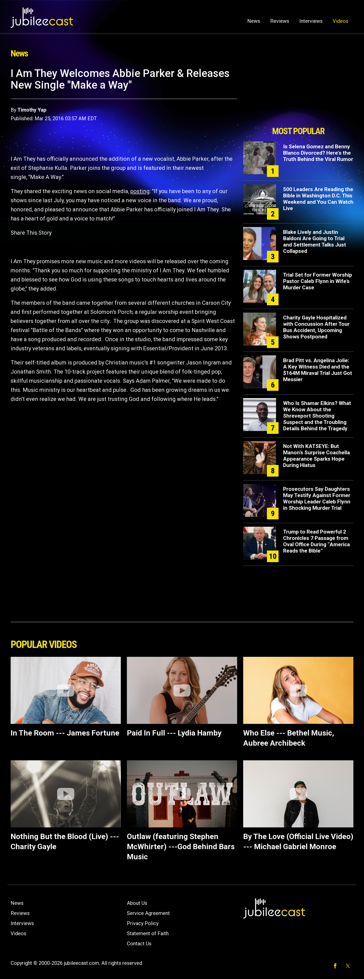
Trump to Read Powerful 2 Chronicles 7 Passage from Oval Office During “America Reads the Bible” (316, 541)
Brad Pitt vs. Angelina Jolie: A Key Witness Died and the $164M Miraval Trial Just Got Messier (317, 369)
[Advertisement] (298, 95)
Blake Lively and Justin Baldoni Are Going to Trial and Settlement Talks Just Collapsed (314, 241)
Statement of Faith (148, 933)
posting (140, 191)
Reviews (279, 21)
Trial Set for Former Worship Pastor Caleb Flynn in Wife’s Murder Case (317, 281)
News (253, 21)
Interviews (311, 21)
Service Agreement (148, 913)
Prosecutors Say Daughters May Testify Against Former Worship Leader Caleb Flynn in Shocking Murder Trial (316, 498)
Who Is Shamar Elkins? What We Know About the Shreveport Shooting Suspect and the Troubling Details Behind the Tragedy (317, 416)
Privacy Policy (142, 923)
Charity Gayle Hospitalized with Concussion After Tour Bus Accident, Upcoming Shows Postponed (316, 327)
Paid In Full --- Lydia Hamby (174, 732)
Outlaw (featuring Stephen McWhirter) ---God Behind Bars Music (181, 846)
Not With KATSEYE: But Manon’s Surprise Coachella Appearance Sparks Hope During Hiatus (316, 455)
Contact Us (139, 944)
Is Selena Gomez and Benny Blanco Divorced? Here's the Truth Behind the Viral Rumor (318, 153)
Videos (340, 21)
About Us (137, 903)
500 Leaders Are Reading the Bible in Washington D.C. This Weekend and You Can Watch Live (318, 198)
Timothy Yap (31, 110)
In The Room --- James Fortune (65, 732)
